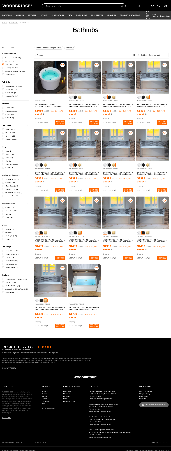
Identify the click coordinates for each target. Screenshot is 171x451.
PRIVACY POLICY (9, 368)
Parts (65, 399)
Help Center (97, 15)
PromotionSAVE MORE (60, 122)
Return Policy (143, 396)
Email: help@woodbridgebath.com (161, 15)
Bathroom (7, 15)
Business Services (69, 401)
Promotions (45, 401)
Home (4, 23)
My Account (67, 396)
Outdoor (32, 15)
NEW (70, 15)
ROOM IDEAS (81, 15)
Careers (136, 450)
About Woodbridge (145, 391)
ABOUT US (7, 386)
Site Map (128, 450)
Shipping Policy (144, 394)
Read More (6, 418)
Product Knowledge (130, 15)
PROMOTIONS (58, 15)
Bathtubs (24, 23)
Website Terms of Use (149, 450)
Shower (20, 15)
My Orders (67, 394)
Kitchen (44, 15)
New (43, 404)
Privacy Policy (164, 450)
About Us (111, 15)
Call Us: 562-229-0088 (148, 15)
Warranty (142, 399)
